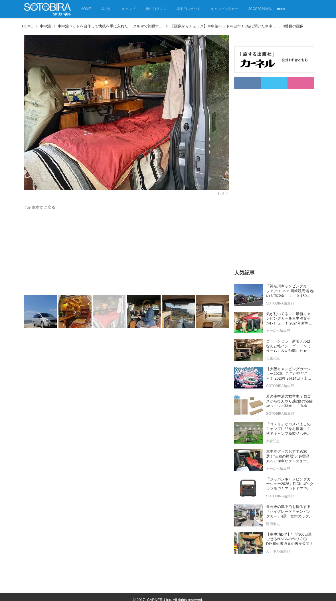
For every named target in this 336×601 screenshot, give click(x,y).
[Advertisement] (125, 254)
